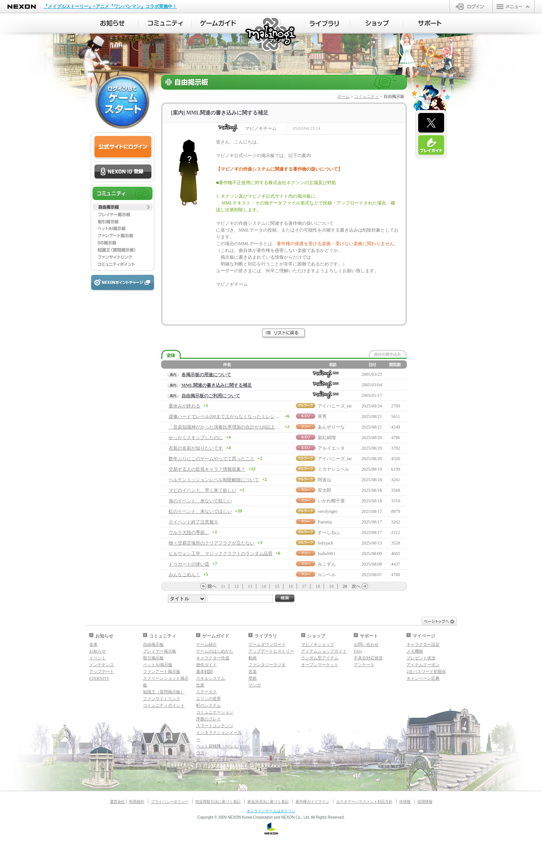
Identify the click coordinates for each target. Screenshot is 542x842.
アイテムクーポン (423, 664)
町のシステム (208, 705)
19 (331, 586)
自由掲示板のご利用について (210, 395)
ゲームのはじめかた (214, 651)
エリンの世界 (208, 698)
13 (250, 586)
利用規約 (136, 801)
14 (263, 586)
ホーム (343, 96)
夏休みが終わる (184, 406)
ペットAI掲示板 (157, 664)
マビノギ (271, 34)
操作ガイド (206, 664)
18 (317, 586)
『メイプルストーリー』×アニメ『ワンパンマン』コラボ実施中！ (110, 6)
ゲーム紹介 (206, 644)
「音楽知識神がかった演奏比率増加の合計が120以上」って (228, 427)
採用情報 (424, 801)
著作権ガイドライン (312, 801)
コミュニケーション (214, 712)
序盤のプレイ (208, 719)
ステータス (206, 691)
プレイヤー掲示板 (159, 651)
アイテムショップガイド (324, 651)
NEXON (22, 6)
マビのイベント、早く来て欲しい (202, 490)
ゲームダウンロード (267, 644)
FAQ (358, 651)
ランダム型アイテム (319, 658)
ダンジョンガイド (212, 759)
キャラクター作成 (212, 658)
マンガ (254, 685)
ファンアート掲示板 (161, 671)
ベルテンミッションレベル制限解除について (214, 479)
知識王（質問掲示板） (163, 691)
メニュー (513, 6)
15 (277, 586)
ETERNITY (99, 678)
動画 (252, 658)
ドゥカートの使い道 (189, 564)
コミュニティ (366, 96)
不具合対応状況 (368, 658)
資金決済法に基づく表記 (268, 801)
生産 (200, 685)
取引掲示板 (153, 658)
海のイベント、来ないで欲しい (200, 500)
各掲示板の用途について (206, 374)
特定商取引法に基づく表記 (218, 801)
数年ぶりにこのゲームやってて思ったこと (211, 458)
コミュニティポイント (163, 705)
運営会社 (117, 801)
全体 (93, 644)
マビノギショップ (317, 644)
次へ (356, 586)
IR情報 (405, 801)
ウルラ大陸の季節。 (189, 532)
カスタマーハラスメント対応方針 (364, 801)
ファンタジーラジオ (267, 664)
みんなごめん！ (184, 574)
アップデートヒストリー (271, 651)
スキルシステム (210, 678)
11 (223, 586)
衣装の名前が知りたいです (196, 448)
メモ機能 (414, 651)
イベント (97, 658)
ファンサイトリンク (161, 698)
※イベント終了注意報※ (193, 522)
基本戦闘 (204, 671)
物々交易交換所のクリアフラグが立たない (211, 543)
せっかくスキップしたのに (196, 437)
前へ (211, 586)
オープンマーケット (319, 664)
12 (236, 586)
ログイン (471, 6)
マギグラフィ (208, 766)
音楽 (252, 671)
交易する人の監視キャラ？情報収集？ (207, 469)
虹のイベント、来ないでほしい (200, 511)
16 (290, 586)
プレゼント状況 (420, 658)
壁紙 (252, 678)
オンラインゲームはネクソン (271, 811)
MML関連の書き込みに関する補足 (216, 385)
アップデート (101, 671)
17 (304, 586)
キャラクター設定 (423, 644)
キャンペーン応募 (423, 678)
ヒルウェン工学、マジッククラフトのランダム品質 (221, 553)
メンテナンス (101, 664)
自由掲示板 (153, 644)
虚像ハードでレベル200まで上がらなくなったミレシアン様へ (231, 416)
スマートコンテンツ (214, 725)
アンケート (364, 664)
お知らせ (97, 651)
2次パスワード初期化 (426, 671)
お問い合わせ (366, 644)
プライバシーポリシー (170, 801)
